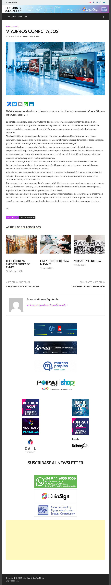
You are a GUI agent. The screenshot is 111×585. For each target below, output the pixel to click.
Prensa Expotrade (31, 36)
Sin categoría (12, 26)
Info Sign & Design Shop (33, 578)
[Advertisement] (55, 540)
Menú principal (19, 16)
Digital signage (27, 217)
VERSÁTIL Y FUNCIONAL (88, 260)
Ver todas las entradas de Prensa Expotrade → (47, 305)
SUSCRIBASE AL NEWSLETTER (55, 462)
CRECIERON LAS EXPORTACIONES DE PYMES (18, 264)
